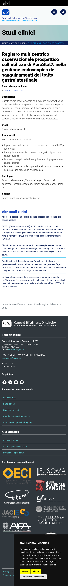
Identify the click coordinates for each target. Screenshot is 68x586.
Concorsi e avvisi (11, 410)
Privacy (6, 571)
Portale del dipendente (13, 453)
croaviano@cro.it (16, 349)
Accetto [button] (25, 571)
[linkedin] (21, 382)
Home (5, 43)
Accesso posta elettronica (15, 446)
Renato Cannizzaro (14, 90)
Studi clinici (18, 43)
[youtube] (16, 382)
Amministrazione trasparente (16, 416)
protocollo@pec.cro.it (11, 358)
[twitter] (10, 382)
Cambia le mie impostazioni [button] (33, 577)
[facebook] (4, 382)
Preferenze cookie (11, 575)
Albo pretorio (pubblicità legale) (17, 422)
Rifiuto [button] (36, 571)
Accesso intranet (10, 440)
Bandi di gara (9, 404)
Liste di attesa (9, 397)
